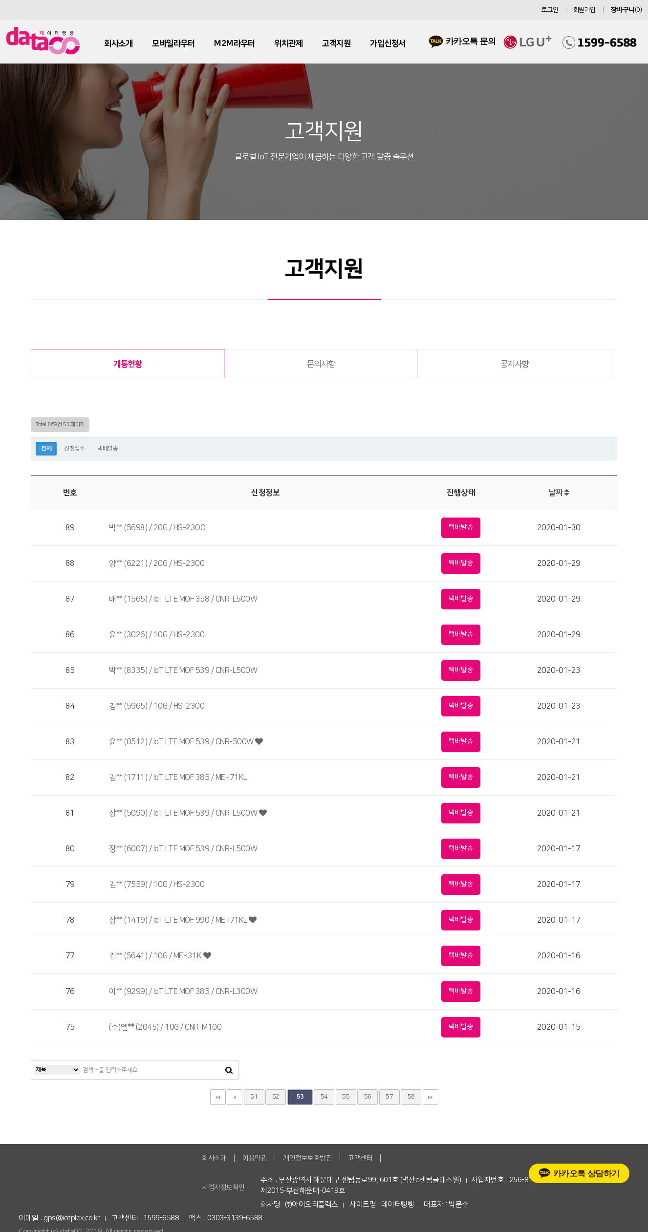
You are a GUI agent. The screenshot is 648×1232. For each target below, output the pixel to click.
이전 (234, 1097)
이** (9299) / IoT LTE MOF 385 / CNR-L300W (183, 991)
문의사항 (321, 364)
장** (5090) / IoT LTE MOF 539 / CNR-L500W (187, 813)
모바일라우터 (173, 43)
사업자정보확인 (223, 1187)
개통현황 (127, 364)
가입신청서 (388, 43)
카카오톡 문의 (462, 40)
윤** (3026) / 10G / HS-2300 (156, 634)
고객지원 (336, 43)
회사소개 (118, 43)
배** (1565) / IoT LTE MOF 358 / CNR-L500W (183, 599)
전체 (46, 448)
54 (324, 1096)
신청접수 (74, 448)
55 (345, 1096)
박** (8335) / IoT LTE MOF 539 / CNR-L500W (183, 670)
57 (389, 1096)
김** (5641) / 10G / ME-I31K (160, 955)
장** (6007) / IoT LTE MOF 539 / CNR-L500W (183, 848)
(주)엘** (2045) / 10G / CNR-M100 (165, 1027)
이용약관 (254, 1158)
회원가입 (584, 9)
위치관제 (288, 43)
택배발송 (107, 448)
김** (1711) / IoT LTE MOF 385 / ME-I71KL (178, 777)
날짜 (559, 492)
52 (276, 1096)
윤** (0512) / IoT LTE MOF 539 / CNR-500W (186, 741)
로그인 (550, 9)
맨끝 (430, 1097)
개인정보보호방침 (307, 1158)
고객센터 (360, 1158)
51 (254, 1096)
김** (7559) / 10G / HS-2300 (156, 884)
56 (367, 1096)
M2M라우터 (234, 43)
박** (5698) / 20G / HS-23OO (157, 527)
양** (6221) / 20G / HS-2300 (156, 563)
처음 (218, 1097)
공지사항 (514, 364)
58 (411, 1096)
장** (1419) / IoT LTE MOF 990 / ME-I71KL (183, 920)
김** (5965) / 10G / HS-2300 (156, 706)
